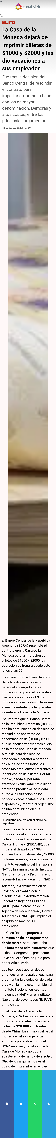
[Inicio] (28, 7)
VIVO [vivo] (1, 17)
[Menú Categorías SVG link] (1, 12)
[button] (7, 1104)
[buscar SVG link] (1, 14)
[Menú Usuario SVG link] (1, 1)
